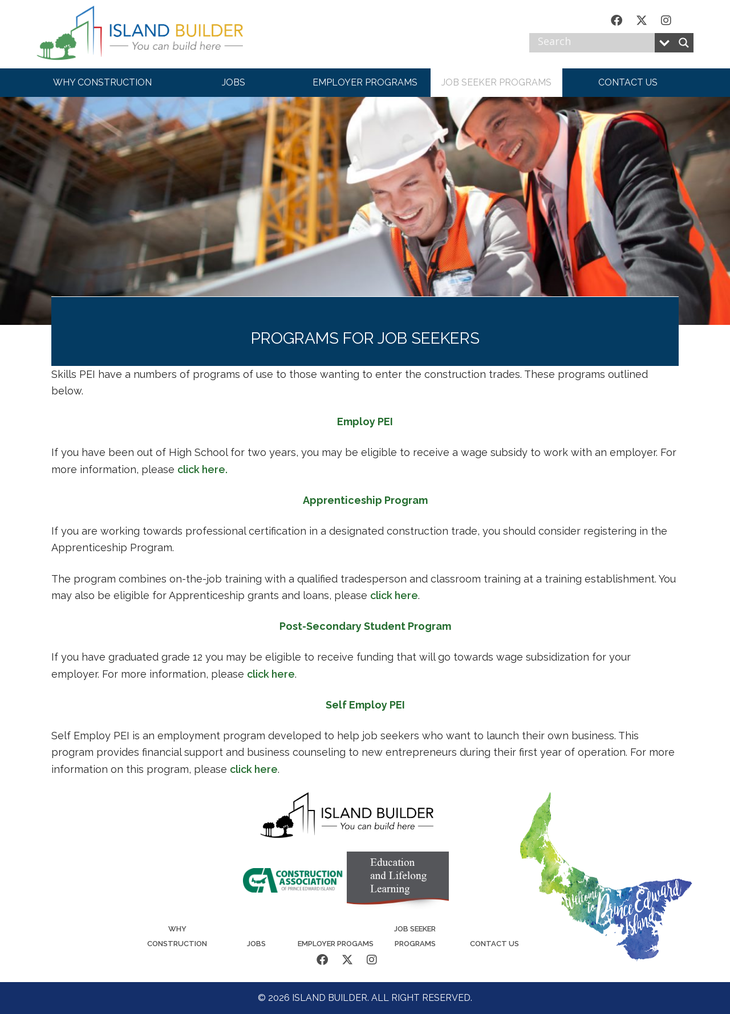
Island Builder (150, 34)
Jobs (256, 943)
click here (394, 595)
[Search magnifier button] (684, 42)
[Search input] (595, 42)
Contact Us (494, 943)
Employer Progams (336, 943)
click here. (202, 469)
